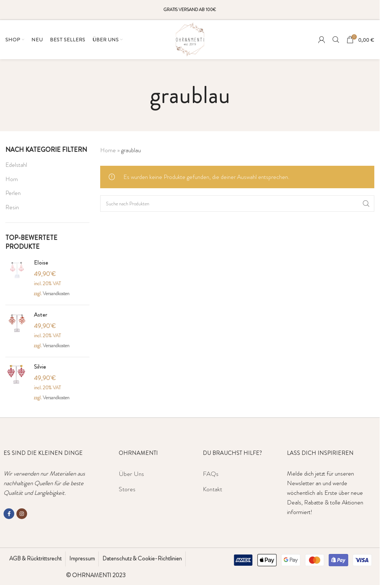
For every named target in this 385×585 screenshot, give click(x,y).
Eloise (41, 262)
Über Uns (131, 473)
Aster (40, 315)
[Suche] (336, 39)
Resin (12, 207)
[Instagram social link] (21, 513)
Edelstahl (16, 164)
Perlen (13, 193)
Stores (127, 489)
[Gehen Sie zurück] (141, 95)
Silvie (40, 367)
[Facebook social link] (9, 513)
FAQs (211, 473)
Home (108, 150)
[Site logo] (190, 38)
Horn (11, 179)
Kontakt (212, 489)
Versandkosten (56, 293)
